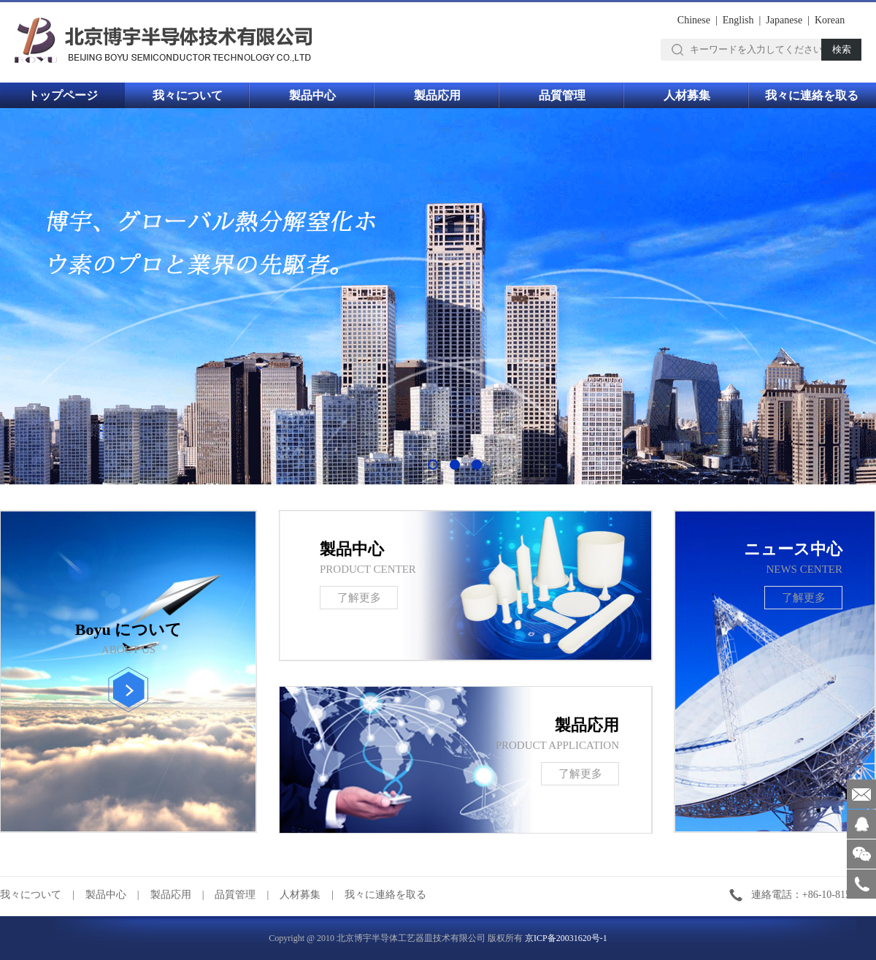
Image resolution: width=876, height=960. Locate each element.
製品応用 (437, 95)
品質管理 (562, 95)
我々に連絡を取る (811, 95)
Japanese (784, 20)
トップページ (63, 95)
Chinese (693, 20)
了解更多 (804, 597)
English (738, 20)
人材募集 (687, 95)
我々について (188, 95)
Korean (830, 20)
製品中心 (312, 95)
